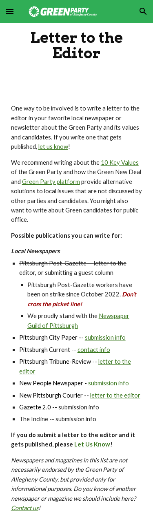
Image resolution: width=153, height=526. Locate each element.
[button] (10, 11)
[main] (77, 45)
